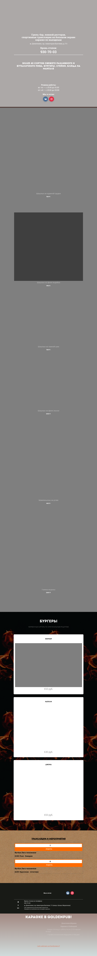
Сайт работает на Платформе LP (48, 946)
